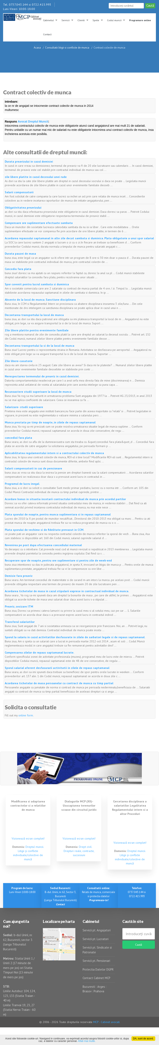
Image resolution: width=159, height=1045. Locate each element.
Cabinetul (48, 20)
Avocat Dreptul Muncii (33, 121)
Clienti (81, 20)
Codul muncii (114, 20)
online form (25, 715)
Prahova (99, 991)
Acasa (37, 47)
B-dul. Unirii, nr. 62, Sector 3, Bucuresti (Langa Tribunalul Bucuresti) (60, 896)
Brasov (87, 991)
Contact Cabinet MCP (96, 978)
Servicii (65, 20)
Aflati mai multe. (86, 1041)
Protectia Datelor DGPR (98, 969)
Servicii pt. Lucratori (95, 939)
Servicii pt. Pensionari (96, 961)
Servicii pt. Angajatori (97, 930)
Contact (47, 34)
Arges (101, 987)
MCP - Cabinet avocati (106, 1022)
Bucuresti (89, 987)
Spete (96, 20)
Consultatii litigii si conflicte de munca (67, 47)
